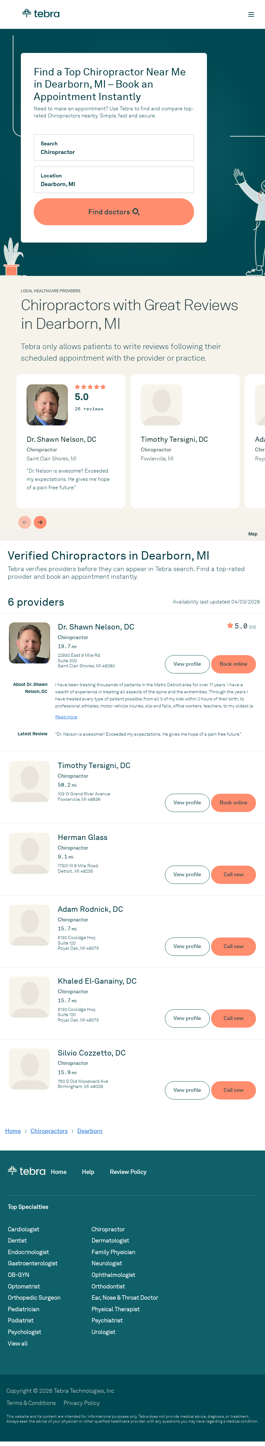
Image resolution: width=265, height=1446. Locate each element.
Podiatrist (20, 1320)
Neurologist (106, 1263)
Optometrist (24, 1286)
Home (13, 1130)
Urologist (103, 1332)
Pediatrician (23, 1309)
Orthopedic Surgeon (34, 1297)
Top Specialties (28, 1206)
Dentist (17, 1240)
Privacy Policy (82, 1402)
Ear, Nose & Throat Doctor (124, 1297)
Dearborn (90, 1130)
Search (49, 143)
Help (88, 1171)
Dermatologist (110, 1240)
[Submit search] (114, 211)
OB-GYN (18, 1274)
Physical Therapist (115, 1309)
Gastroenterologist (32, 1263)
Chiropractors (49, 1130)
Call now (234, 874)
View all (18, 1343)
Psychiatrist (107, 1320)
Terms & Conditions (31, 1402)
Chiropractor (108, 1229)
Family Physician (113, 1252)
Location (51, 175)
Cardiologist (23, 1229)
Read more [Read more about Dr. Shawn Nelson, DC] (66, 716)
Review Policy (128, 1171)
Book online (233, 664)
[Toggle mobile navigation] (251, 14)
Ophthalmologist (113, 1274)
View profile (187, 664)
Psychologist (24, 1332)
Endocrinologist (28, 1252)
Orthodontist (108, 1286)
